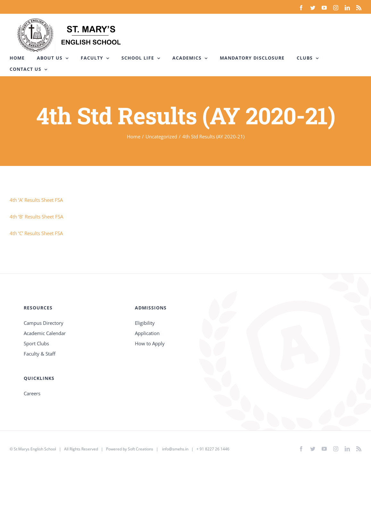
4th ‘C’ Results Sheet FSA (36, 233)
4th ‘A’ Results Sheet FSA (36, 200)
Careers (32, 393)
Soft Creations (140, 449)
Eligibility (145, 323)
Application (147, 333)
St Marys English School (35, 449)
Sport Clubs (36, 343)
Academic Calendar (45, 333)
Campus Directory (43, 323)
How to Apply (150, 343)
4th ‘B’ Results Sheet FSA (36, 216)
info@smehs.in (175, 449)
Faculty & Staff (39, 353)
